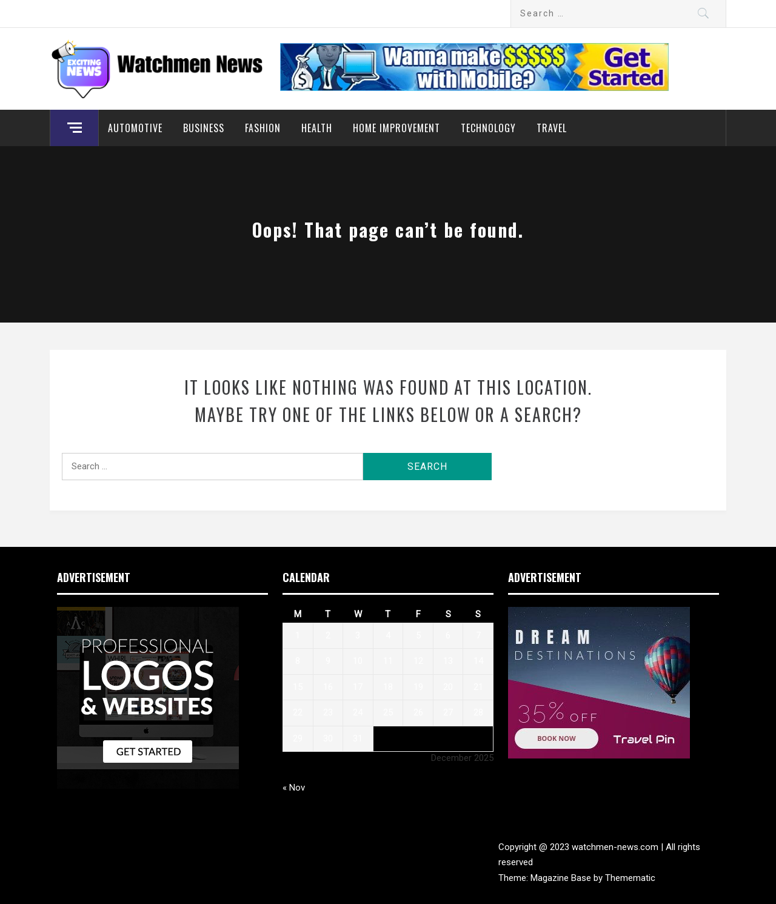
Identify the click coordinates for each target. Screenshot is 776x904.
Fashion (263, 128)
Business (203, 128)
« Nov (294, 787)
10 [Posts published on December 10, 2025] (358, 660)
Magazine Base (562, 877)
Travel (552, 128)
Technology (488, 128)
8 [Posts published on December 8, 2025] (297, 660)
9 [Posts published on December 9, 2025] (328, 660)
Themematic (630, 877)
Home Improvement (396, 128)
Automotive (135, 128)
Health (316, 128)
